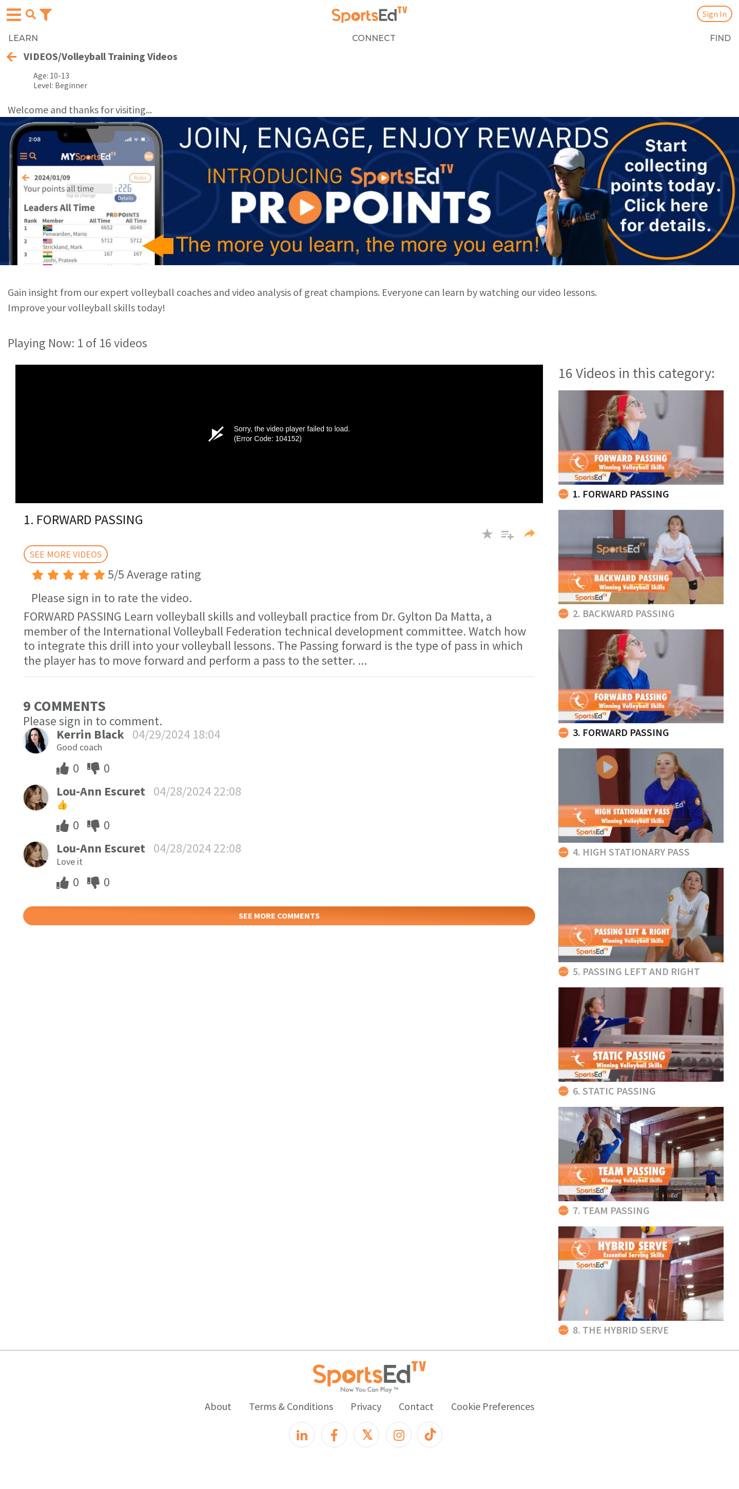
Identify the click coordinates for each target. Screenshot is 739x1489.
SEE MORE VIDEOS (66, 554)
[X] (366, 1434)
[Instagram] (398, 1434)
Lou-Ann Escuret (100, 791)
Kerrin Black (90, 734)
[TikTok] (429, 1434)
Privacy (366, 1406)
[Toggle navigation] (46, 14)
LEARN (23, 38)
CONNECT (374, 38)
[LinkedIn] (301, 1434)
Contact (416, 1406)
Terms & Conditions (291, 1406)
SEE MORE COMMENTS (279, 915)
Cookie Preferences (492, 1406)
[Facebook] (334, 1434)
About (218, 1406)
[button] (504, 539)
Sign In (715, 14)
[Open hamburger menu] (14, 15)
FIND (720, 38)
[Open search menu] (31, 14)
